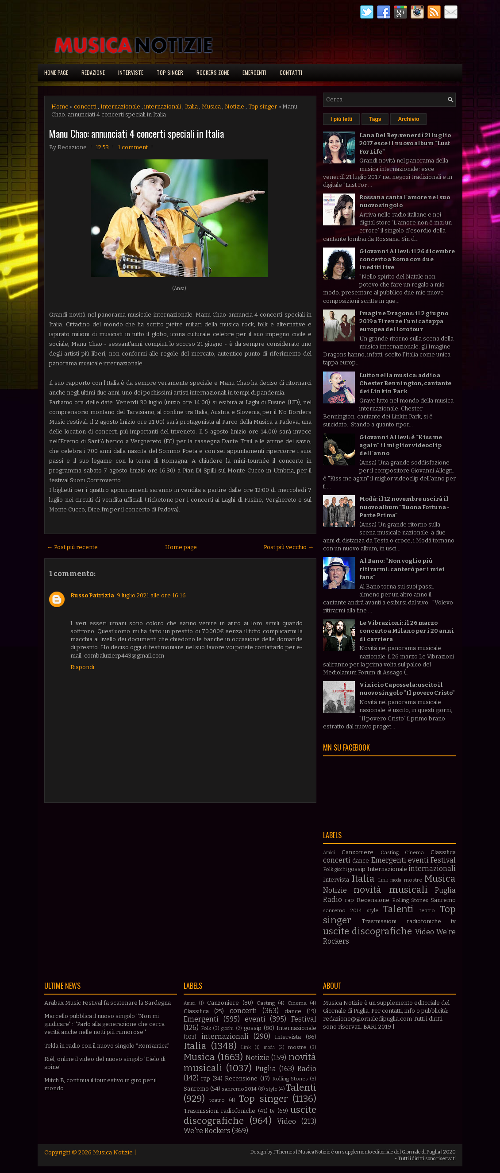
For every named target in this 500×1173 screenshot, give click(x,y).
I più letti (341, 119)
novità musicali (390, 889)
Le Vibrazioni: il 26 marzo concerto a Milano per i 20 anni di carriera (406, 630)
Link (383, 880)
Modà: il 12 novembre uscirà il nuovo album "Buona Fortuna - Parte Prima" (404, 507)
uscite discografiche (367, 931)
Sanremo (443, 900)
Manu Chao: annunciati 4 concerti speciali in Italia (136, 133)
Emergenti (254, 72)
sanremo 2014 (342, 910)
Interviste (130, 72)
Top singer (170, 72)
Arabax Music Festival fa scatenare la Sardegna (107, 1002)
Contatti (291, 72)
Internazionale (120, 106)
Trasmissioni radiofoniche (401, 921)
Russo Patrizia (92, 595)
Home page (56, 72)
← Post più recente (72, 547)
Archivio (408, 119)
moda (395, 880)
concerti (85, 106)
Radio (332, 899)
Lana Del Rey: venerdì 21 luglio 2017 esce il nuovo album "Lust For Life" (405, 143)
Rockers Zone (212, 72)
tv (453, 921)
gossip (356, 869)
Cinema (414, 852)
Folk (328, 869)
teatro (427, 910)
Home (60, 106)
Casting (390, 852)
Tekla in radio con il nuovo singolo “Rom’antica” (106, 1045)
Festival (443, 860)
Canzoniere (357, 852)
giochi (341, 869)
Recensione (373, 900)
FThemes (284, 1152)
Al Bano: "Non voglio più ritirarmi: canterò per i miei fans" (402, 568)
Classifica (443, 852)
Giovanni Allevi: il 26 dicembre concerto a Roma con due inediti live (407, 259)
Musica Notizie (113, 1152)
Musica (211, 106)
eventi (418, 860)
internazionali (162, 106)
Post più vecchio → (289, 547)
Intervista (336, 879)
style (372, 910)
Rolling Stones (410, 900)
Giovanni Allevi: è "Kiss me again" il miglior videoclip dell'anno (400, 445)
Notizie (234, 106)
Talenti (398, 909)
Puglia (445, 890)
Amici (329, 853)
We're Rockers (207, 1131)
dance (360, 860)
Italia (191, 106)
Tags (375, 119)
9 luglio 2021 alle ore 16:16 (151, 595)
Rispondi (82, 667)
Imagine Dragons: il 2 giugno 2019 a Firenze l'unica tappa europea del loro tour (403, 321)
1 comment (133, 147)
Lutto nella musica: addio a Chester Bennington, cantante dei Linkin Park (405, 383)
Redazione (93, 72)
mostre (413, 880)
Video (424, 932)
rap (349, 900)
